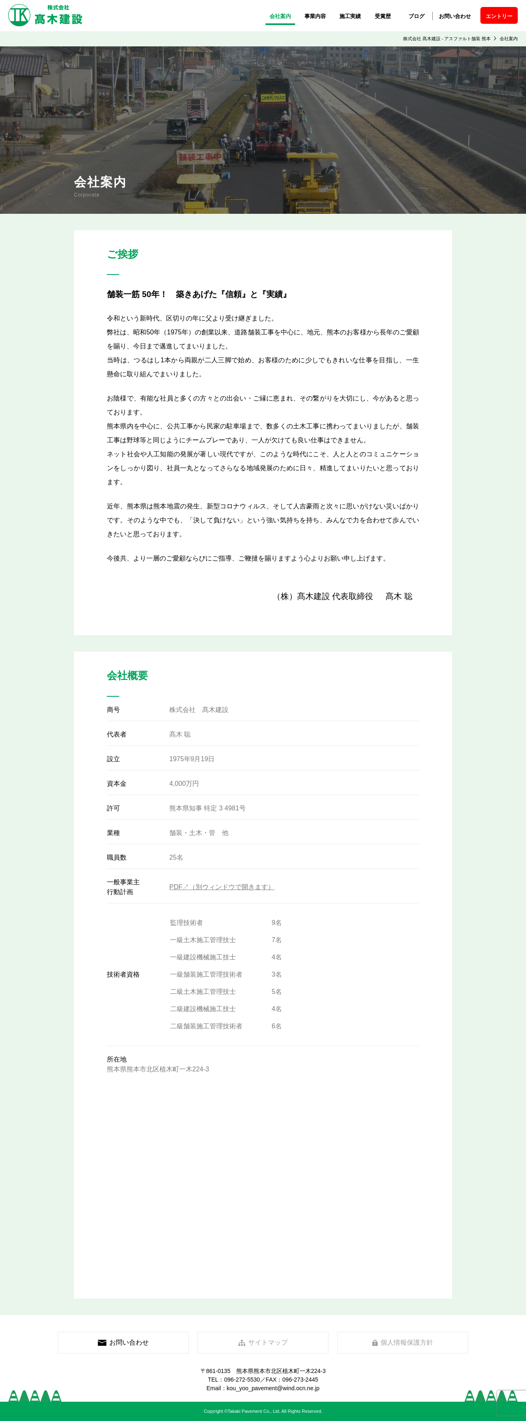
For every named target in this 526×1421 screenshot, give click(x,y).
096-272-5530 (242, 1379)
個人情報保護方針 (403, 1342)
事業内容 (315, 16)
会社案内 (280, 16)
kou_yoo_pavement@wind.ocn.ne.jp (273, 1388)
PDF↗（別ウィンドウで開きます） (222, 886)
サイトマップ (263, 1342)
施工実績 (350, 16)
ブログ (416, 16)
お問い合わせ (455, 16)
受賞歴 (383, 16)
